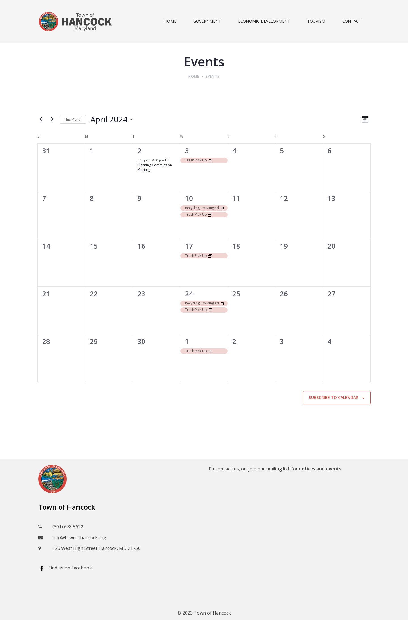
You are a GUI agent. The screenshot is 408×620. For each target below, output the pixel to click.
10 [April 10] (189, 198)
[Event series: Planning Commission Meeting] (167, 160)
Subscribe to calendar (333, 397)
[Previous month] (40, 119)
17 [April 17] (189, 246)
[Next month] (51, 119)
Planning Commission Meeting (154, 167)
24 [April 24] (189, 293)
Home (193, 76)
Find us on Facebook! (70, 568)
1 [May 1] (187, 341)
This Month (73, 119)
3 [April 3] (187, 150)
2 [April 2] (139, 150)
